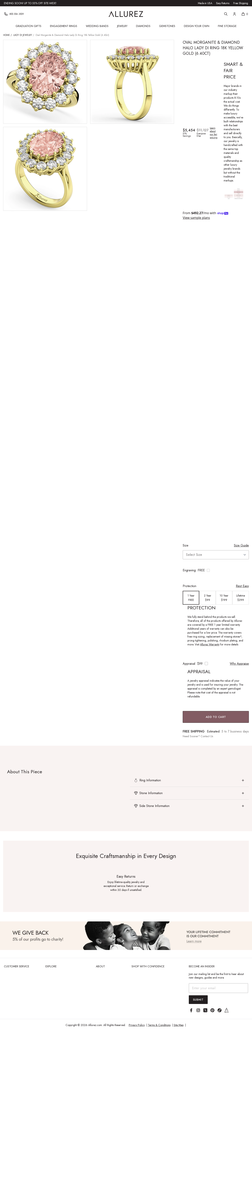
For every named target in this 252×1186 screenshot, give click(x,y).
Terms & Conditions (159, 1025)
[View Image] (126, 935)
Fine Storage (227, 26)
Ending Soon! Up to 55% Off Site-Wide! (30, 3)
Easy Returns (222, 3)
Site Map (178, 1025)
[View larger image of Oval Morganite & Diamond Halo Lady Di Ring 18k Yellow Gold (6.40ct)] (45, 82)
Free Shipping (240, 3)
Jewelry (122, 26)
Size (185, 545)
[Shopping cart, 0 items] (244, 14)
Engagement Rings (63, 26)
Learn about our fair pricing (213, 132)
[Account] (234, 14)
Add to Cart (216, 717)
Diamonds (143, 26)
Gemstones (167, 26)
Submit (198, 1000)
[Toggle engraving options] (216, 570)
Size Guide (241, 545)
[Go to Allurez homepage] (126, 14)
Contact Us (207, 736)
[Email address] (218, 988)
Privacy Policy (137, 1025)
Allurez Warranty (209, 644)
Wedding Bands (97, 26)
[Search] (226, 14)
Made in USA (205, 3)
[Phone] (14, 14)
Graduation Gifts (28, 26)
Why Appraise (239, 663)
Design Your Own (196, 26)
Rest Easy (242, 586)
